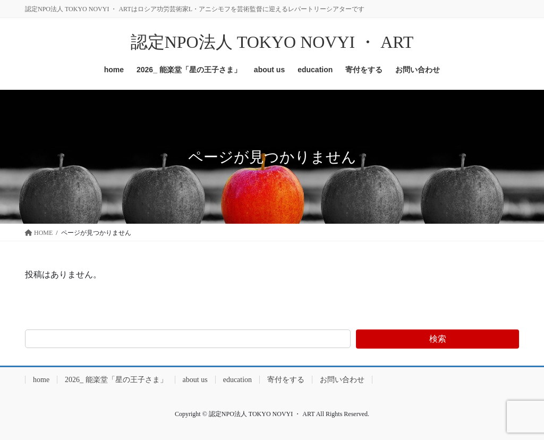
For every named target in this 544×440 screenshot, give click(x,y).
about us (195, 380)
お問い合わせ (342, 380)
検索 (437, 338)
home (41, 380)
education (237, 380)
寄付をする (285, 380)
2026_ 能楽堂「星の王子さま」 (116, 380)
